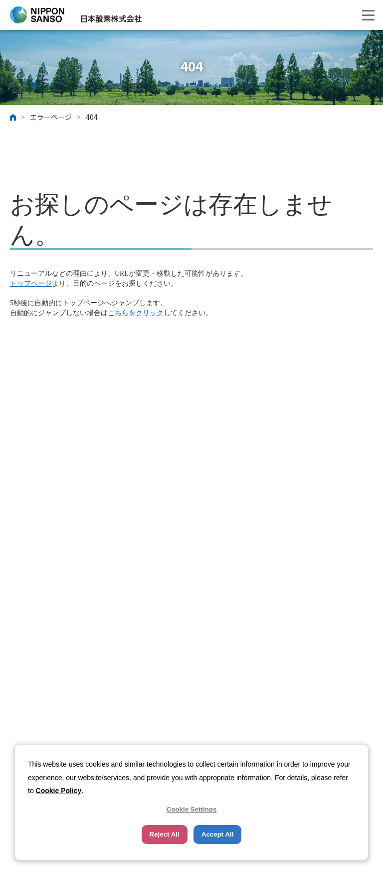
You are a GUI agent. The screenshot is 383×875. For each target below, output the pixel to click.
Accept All (217, 834)
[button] (368, 15)
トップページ (31, 283)
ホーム (13, 117)
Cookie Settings (192, 809)
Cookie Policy (59, 791)
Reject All (165, 834)
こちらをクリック (136, 313)
